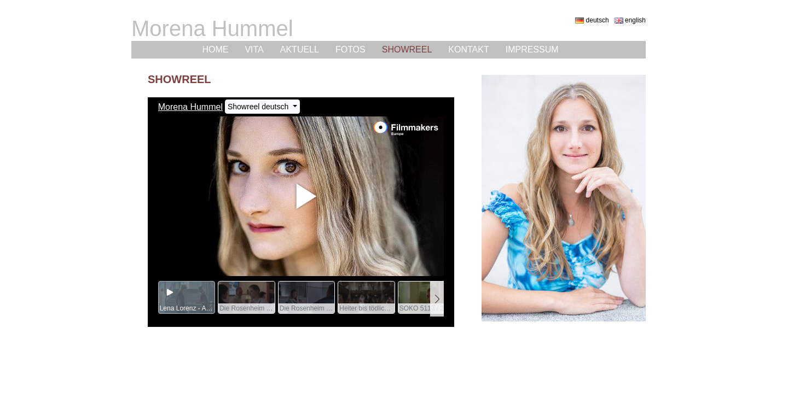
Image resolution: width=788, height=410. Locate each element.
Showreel (407, 49)
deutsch (592, 20)
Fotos (350, 49)
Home (215, 49)
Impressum (532, 49)
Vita (254, 49)
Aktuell (299, 49)
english (630, 20)
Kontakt (468, 49)
